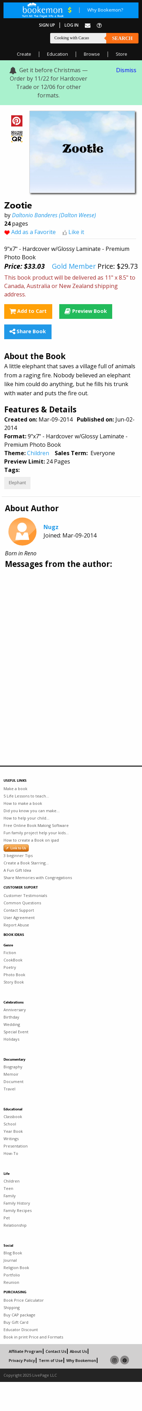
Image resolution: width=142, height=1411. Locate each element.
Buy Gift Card (16, 1322)
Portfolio (12, 1275)
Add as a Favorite (33, 232)
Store (121, 54)
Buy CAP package (19, 1314)
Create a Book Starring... (26, 862)
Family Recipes (18, 1210)
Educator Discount (21, 1329)
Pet (7, 1217)
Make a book (15, 788)
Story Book (14, 982)
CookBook (13, 960)
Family (10, 1195)
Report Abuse (16, 924)
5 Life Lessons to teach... (26, 796)
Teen (8, 1188)
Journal (10, 1260)
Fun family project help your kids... (36, 832)
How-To (11, 1153)
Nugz (51, 527)
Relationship (15, 1225)
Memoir (11, 1074)
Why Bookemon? (105, 10)
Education (57, 54)
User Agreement (19, 917)
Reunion (11, 1282)
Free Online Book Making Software (36, 825)
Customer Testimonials (25, 895)
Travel (9, 1088)
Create (24, 54)
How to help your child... (26, 818)
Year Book (13, 1131)
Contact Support (19, 910)
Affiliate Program (25, 1351)
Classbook (13, 1116)
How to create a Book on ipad (31, 840)
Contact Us (56, 1351)
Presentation (16, 1146)
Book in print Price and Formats (33, 1337)
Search (122, 38)
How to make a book (23, 803)
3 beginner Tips (18, 855)
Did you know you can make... (32, 810)
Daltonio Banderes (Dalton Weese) (54, 215)
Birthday (11, 1017)
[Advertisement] (65, 646)
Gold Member (74, 266)
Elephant (17, 483)
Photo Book (14, 974)
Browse (92, 54)
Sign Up (47, 25)
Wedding (12, 1024)
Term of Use (51, 1360)
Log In (72, 25)
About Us (78, 1351)
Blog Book (13, 1252)
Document (13, 1081)
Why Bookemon (81, 1360)
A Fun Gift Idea (17, 870)
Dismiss (126, 70)
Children (38, 453)
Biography (13, 1066)
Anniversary (15, 1009)
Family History (17, 1203)
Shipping (12, 1307)
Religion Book (16, 1267)
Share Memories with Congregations (38, 877)
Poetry (10, 967)
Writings (11, 1138)
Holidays (11, 1039)
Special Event (16, 1031)
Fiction (10, 952)
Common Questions (22, 902)
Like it (76, 232)
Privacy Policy (22, 1360)
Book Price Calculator (24, 1300)
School (10, 1123)
